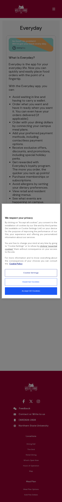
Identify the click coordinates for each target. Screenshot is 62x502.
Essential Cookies (31, 282)
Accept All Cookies (31, 291)
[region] (31, 251)
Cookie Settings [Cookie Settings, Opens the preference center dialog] (31, 273)
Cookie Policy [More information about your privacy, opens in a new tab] (15, 263)
